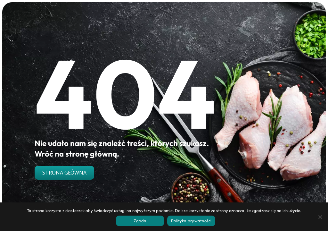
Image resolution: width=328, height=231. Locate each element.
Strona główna (64, 172)
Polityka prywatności (191, 220)
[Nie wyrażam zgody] (320, 217)
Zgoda (140, 220)
